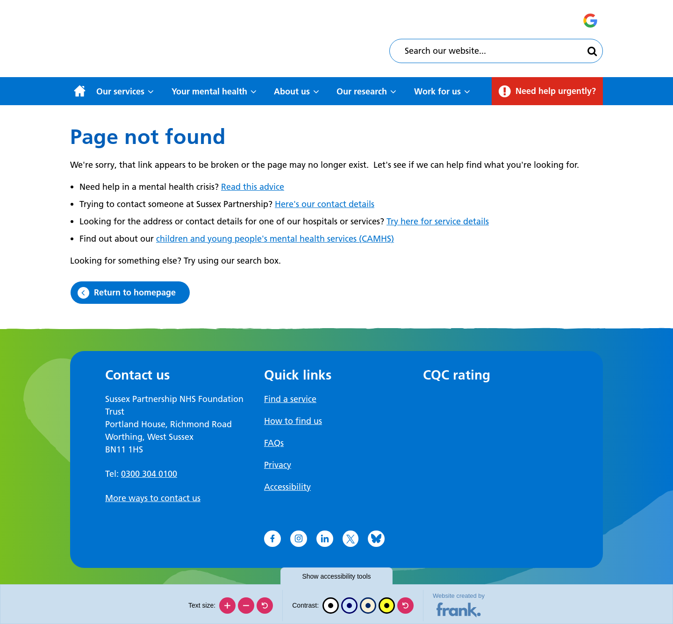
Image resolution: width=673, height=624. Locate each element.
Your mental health (209, 91)
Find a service (290, 399)
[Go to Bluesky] (376, 539)
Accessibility (287, 486)
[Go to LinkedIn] (324, 539)
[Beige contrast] (368, 605)
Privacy (277, 464)
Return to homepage (135, 292)
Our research (361, 91)
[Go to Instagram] (298, 539)
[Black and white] (330, 605)
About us (292, 91)
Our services (120, 91)
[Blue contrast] (349, 605)
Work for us (437, 91)
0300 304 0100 (149, 473)
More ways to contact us (152, 498)
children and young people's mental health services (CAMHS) (275, 238)
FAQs (274, 443)
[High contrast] (387, 605)
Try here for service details (438, 221)
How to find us (293, 421)
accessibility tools (336, 576)
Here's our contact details (324, 204)
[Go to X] (350, 539)
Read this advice (252, 186)
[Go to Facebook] (272, 539)
